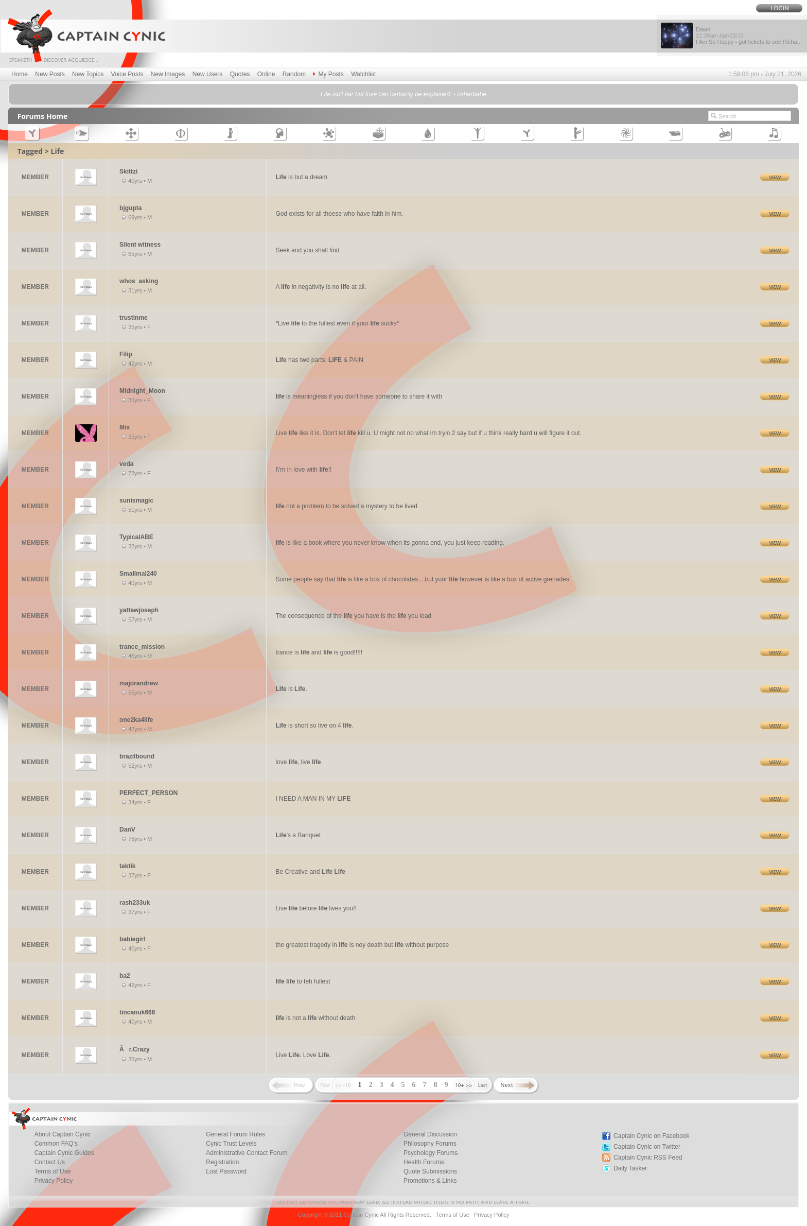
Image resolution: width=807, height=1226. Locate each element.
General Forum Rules (235, 1134)
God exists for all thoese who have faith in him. (339, 213)
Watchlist (363, 74)
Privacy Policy (53, 1180)
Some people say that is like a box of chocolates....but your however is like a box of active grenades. (423, 579)
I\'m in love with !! (303, 469)
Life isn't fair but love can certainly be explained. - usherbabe (403, 94)
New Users (207, 74)
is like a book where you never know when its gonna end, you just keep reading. (389, 542)
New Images (168, 74)
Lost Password (226, 1171)
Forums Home (42, 116)
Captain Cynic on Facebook (651, 1135)
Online (266, 74)
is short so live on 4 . (314, 725)
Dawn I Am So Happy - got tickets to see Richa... (749, 35)
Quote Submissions (430, 1171)
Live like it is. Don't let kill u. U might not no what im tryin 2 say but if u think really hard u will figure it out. (428, 433)
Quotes (240, 74)
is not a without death (315, 1018)
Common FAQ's (56, 1143)
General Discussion (430, 1134)
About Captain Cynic (62, 1134)
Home (19, 74)
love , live (298, 762)
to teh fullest (302, 981)
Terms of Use (52, 1171)
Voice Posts (127, 74)
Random (294, 74)
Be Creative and (310, 871)
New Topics (87, 74)
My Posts (328, 74)
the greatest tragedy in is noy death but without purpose (362, 944)
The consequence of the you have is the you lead (353, 615)
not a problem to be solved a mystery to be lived (346, 506)
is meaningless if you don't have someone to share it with (358, 396)
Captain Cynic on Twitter (646, 1146)
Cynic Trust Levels (231, 1143)
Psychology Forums (431, 1152)
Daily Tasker (630, 1168)
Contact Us (49, 1162)
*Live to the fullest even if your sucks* (337, 323)
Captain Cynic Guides (64, 1152)
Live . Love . (302, 1055)
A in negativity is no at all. (320, 286)
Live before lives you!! (315, 908)
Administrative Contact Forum (246, 1152)
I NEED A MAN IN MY (312, 798)
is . (291, 689)
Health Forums (424, 1162)
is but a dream (301, 177)
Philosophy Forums (430, 1143)
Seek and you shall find (307, 250)
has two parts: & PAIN (319, 360)
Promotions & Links (430, 1180)
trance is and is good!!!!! (318, 652)
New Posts (49, 74)
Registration (222, 1162)
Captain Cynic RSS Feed (647, 1157)
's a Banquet (298, 835)
